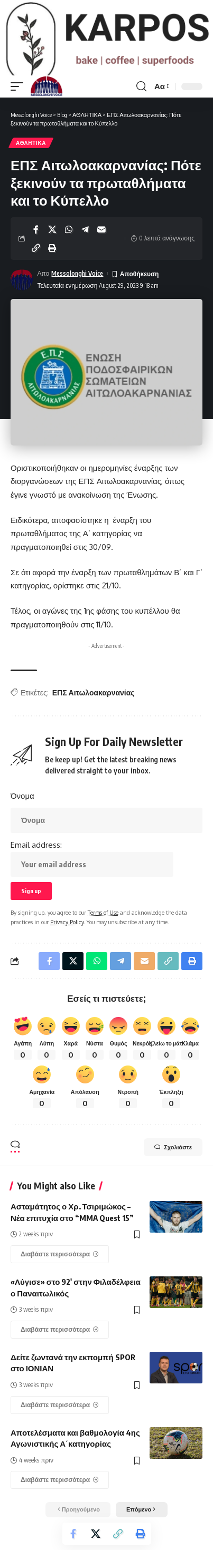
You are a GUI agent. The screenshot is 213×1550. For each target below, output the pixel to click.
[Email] (101, 241)
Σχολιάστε (173, 1159)
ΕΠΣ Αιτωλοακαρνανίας (93, 704)
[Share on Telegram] (85, 241)
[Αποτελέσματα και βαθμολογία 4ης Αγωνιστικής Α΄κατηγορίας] (60, 1492)
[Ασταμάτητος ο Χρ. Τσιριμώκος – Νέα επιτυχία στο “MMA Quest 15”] (60, 1266)
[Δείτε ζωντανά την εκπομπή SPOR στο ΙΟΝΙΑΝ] (60, 1417)
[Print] (52, 259)
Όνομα (22, 807)
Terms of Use (103, 924)
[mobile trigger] (20, 98)
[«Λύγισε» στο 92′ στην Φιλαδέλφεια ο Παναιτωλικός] (60, 1341)
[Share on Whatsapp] (68, 241)
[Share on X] (52, 241)
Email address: (92, 869)
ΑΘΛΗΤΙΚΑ (31, 154)
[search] (141, 98)
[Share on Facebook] (36, 241)
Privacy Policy (67, 934)
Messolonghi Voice (77, 285)
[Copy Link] (36, 259)
